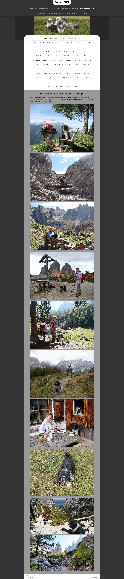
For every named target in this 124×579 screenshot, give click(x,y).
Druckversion (29, 575)
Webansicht (95, 577)
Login (97, 575)
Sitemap (36, 575)
